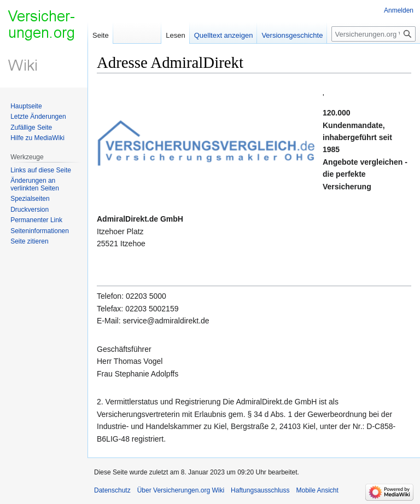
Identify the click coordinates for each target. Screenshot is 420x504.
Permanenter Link (36, 220)
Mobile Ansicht (317, 490)
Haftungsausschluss (260, 490)
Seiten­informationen (39, 231)
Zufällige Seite (31, 127)
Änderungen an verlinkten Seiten (34, 184)
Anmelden (398, 10)
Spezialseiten (29, 198)
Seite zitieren (29, 241)
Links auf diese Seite (40, 170)
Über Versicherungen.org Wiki (180, 490)
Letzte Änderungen (38, 116)
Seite (100, 35)
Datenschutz (112, 490)
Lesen (175, 35)
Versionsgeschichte (292, 35)
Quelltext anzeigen (223, 35)
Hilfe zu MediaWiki (37, 138)
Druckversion (29, 209)
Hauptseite (26, 106)
